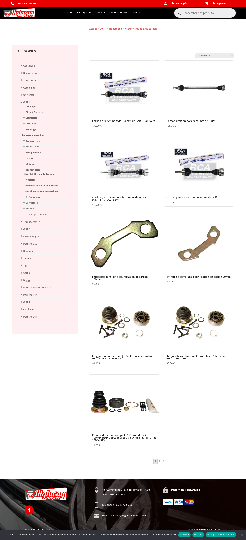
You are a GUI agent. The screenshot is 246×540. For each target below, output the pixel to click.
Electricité (31, 117)
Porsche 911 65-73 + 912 (37, 287)
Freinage (31, 106)
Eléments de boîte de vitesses (41, 185)
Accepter (184, 534)
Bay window (30, 73)
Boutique (82, 12)
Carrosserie (32, 202)
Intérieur (31, 123)
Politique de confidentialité (220, 534)
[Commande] (214, 55)
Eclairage (31, 129)
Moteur (30, 164)
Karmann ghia (31, 236)
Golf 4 (26, 302)
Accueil (68, 12)
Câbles (29, 158)
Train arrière (33, 141)
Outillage (28, 309)
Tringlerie (29, 179)
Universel (28, 94)
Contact (135, 12)
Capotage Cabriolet (36, 214)
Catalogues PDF (118, 12)
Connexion (18, 35)
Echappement (33, 152)
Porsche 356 (30, 243)
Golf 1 (103, 28)
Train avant (32, 146)
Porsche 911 (30, 316)
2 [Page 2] (159, 461)
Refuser (198, 534)
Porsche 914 (30, 294)
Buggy (26, 280)
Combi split (29, 87)
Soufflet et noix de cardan (39, 173)
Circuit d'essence (35, 112)
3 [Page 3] (163, 461)
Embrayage (34, 197)
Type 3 (27, 258)
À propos (100, 12)
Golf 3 (26, 272)
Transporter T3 (31, 80)
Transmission (116, 28)
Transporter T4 (31, 221)
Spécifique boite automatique (41, 191)
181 (25, 265)
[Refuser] (241, 534)
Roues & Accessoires (33, 135)
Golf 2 (26, 229)
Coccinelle (29, 65)
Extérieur (31, 208)
